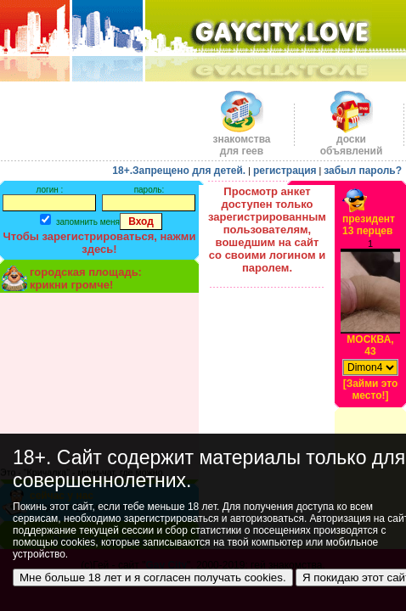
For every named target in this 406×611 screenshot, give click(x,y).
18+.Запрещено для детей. (178, 171)
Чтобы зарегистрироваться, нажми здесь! (99, 242)
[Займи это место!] (370, 389)
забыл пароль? (363, 171)
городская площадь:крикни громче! (86, 278)
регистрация (285, 171)
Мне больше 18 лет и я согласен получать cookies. (153, 577)
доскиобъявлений (351, 140)
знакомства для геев (241, 140)
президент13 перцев (368, 225)
